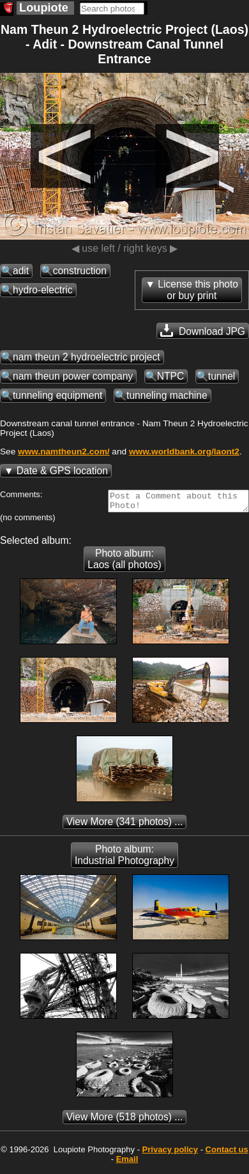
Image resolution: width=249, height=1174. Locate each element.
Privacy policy (170, 1153)
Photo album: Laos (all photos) (124, 563)
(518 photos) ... (124, 1120)
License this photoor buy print (198, 290)
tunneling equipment (57, 395)
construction (80, 270)
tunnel (222, 376)
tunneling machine (166, 395)
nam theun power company (73, 376)
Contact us (227, 1153)
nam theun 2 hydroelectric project (86, 356)
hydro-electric (43, 289)
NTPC (170, 376)
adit (21, 270)
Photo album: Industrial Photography (124, 858)
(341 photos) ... (124, 825)
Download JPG (202, 330)
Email (127, 1163)
